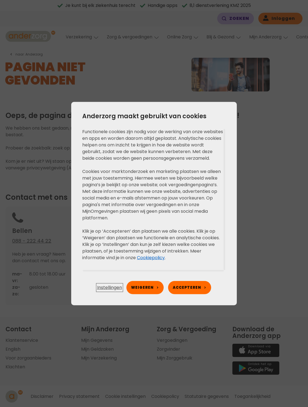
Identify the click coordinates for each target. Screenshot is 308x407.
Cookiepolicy (151, 257)
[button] (109, 287)
